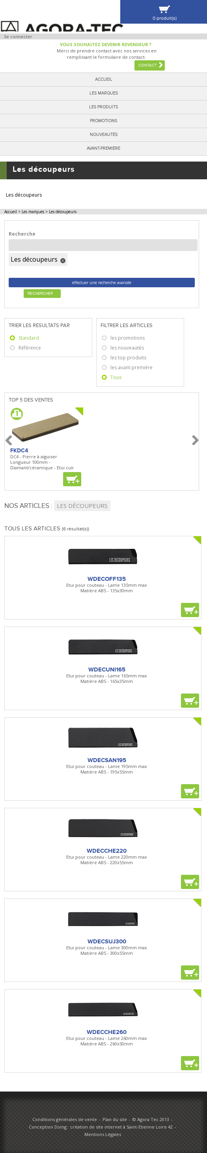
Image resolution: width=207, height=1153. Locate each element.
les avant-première (131, 367)
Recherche (22, 234)
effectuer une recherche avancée (101, 282)
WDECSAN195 (107, 760)
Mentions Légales (102, 1134)
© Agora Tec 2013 (150, 1119)
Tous (115, 377)
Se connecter (18, 36)
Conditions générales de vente (64, 1119)
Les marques (104, 93)
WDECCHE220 (107, 850)
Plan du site (115, 1119)
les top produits (128, 357)
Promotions (103, 120)
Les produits (103, 107)
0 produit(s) (165, 18)
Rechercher (40, 293)
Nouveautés (103, 134)
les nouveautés (127, 347)
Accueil (103, 79)
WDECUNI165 (106, 669)
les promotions (127, 338)
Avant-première (103, 148)
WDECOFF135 (107, 578)
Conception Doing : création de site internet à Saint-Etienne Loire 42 (101, 1127)
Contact (147, 65)
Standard (29, 338)
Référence (30, 347)
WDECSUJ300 (107, 941)
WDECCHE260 (107, 1032)
